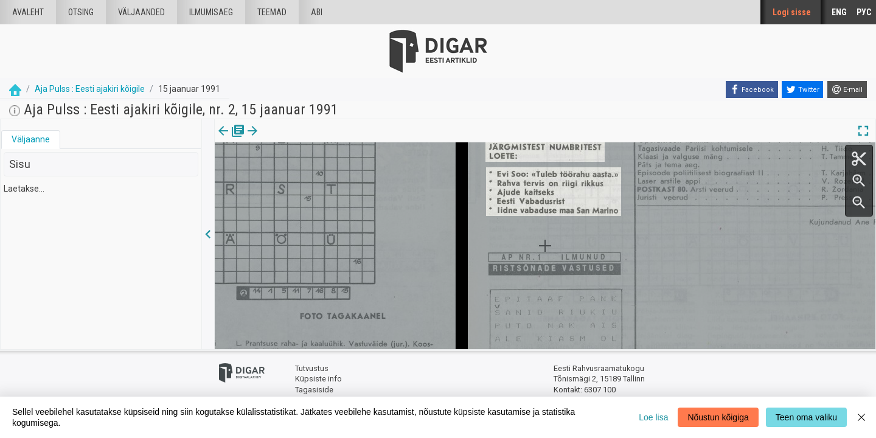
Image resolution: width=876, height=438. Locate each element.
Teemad (272, 12)
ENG (839, 12)
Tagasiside (314, 389)
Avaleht (28, 12)
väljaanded (141, 12)
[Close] (861, 417)
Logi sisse (792, 12)
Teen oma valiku (806, 417)
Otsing (81, 12)
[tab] (30, 139)
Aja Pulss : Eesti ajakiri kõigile (90, 89)
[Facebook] (752, 89)
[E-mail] (847, 89)
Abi (316, 12)
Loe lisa (653, 417)
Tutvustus (311, 368)
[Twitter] (802, 89)
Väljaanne (31, 139)
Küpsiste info (318, 378)
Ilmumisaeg (211, 12)
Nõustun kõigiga (717, 417)
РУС (864, 12)
